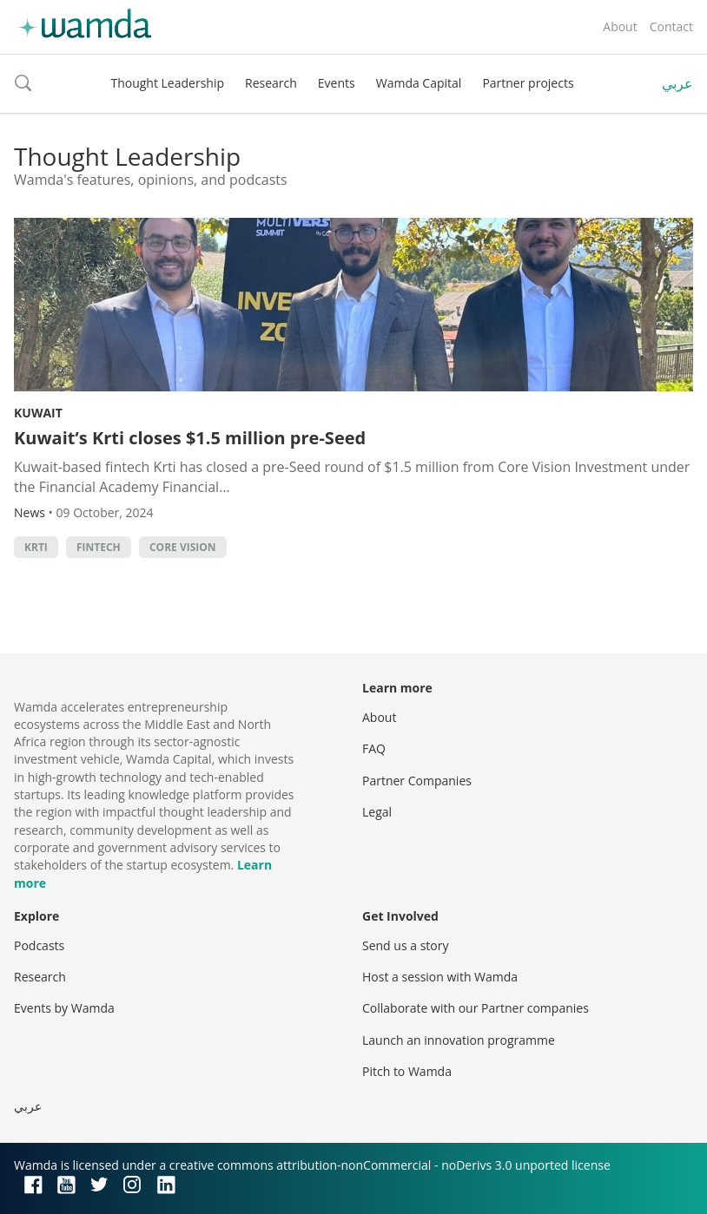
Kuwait (38, 412)
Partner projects (527, 83)
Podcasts (39, 945)
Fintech (98, 547)
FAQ (374, 748)
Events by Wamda (64, 1008)
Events (336, 83)
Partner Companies (417, 780)
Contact (671, 26)
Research (271, 83)
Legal (377, 812)
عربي (677, 83)
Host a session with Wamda (440, 976)
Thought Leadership (167, 83)
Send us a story (405, 945)
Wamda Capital (419, 83)
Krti (36, 547)
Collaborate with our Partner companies (475, 1008)
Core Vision (182, 547)
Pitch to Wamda (407, 1071)
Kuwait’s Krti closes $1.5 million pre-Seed (190, 438)
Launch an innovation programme (458, 1040)
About (620, 26)
